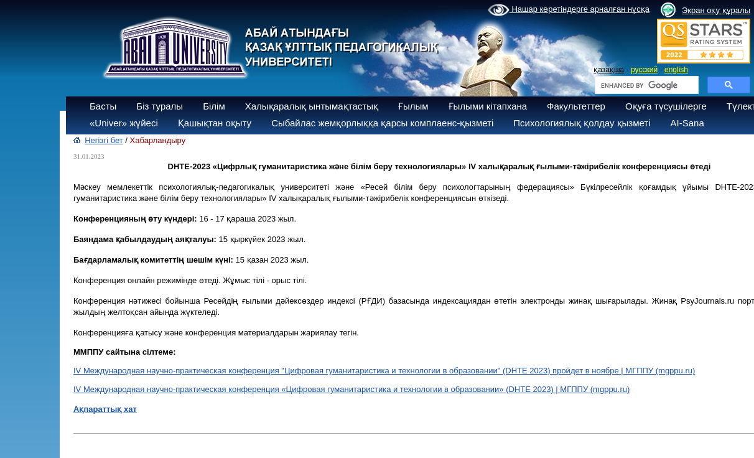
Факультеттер (576, 106)
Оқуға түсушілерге (666, 106)
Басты (103, 106)
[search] (645, 85)
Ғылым (413, 106)
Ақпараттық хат (105, 409)
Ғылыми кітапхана (488, 106)
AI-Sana (687, 123)
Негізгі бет (104, 140)
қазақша (608, 69)
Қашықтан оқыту (214, 123)
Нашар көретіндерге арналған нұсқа (568, 10)
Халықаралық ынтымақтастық (311, 106)
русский (644, 69)
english (676, 69)
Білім (214, 106)
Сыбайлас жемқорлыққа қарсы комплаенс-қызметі (382, 123)
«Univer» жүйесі (124, 123)
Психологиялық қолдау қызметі (581, 123)
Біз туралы (159, 106)
